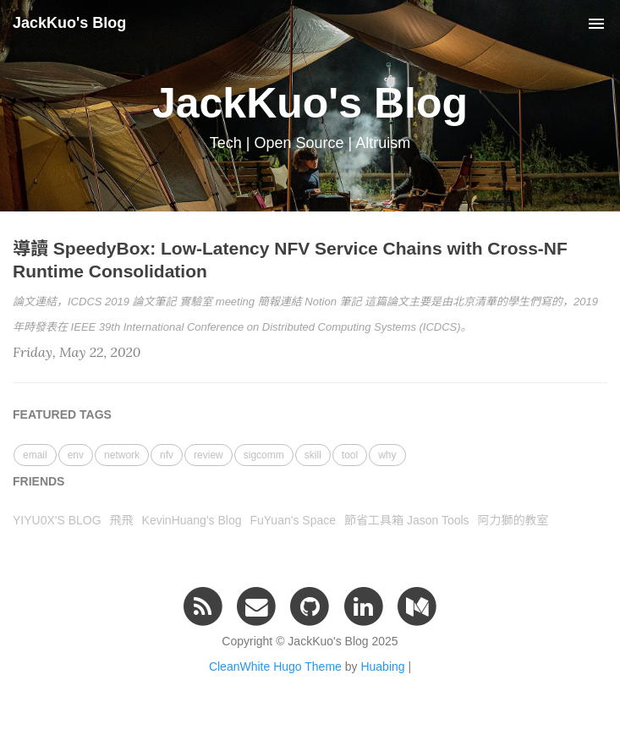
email (35, 455)
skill (313, 455)
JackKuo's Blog (69, 22)
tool (350, 455)
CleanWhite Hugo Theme (275, 666)
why (387, 455)
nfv (166, 455)
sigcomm (264, 455)
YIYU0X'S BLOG (57, 520)
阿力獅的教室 (513, 520)
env (76, 455)
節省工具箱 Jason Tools (406, 520)
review (208, 455)
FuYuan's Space (293, 520)
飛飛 (122, 520)
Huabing (382, 666)
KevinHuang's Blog (192, 520)
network (122, 455)
